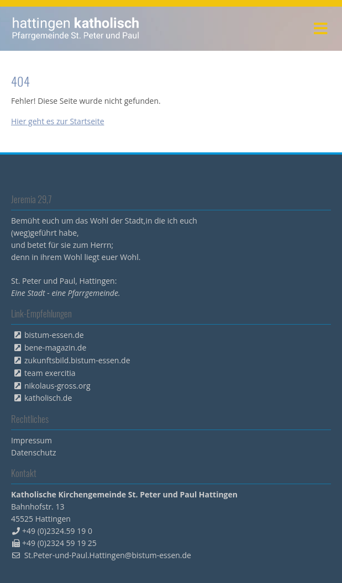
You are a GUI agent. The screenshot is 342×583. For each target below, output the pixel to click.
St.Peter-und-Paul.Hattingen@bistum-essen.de (107, 555)
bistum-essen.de (54, 335)
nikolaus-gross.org (57, 385)
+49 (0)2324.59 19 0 (57, 531)
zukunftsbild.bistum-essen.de (77, 360)
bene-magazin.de (55, 347)
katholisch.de (48, 398)
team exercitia (50, 373)
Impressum (31, 440)
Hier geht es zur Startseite (57, 121)
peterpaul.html (76, 28)
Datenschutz (33, 452)
